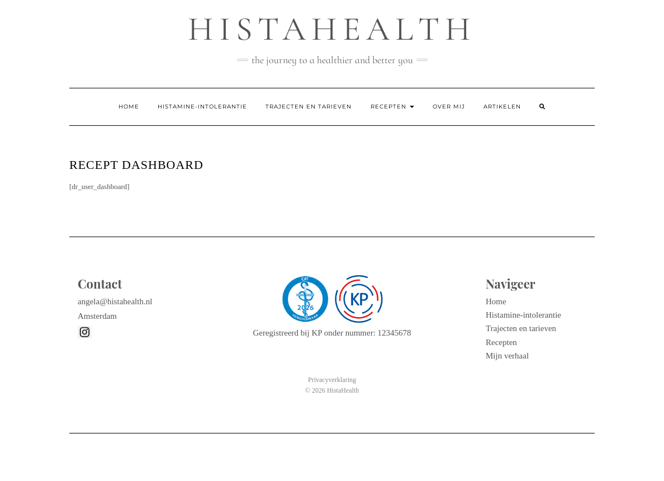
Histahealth (332, 29)
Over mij (449, 106)
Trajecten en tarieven (308, 106)
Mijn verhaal (507, 355)
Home (128, 106)
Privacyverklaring (332, 380)
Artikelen (502, 106)
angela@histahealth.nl (115, 301)
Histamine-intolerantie (202, 106)
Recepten (392, 106)
